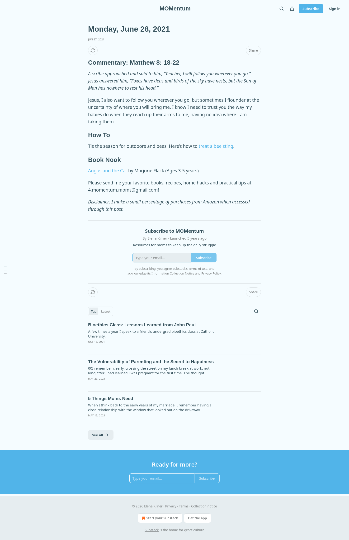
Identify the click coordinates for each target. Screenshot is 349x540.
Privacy (170, 506)
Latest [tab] (105, 311)
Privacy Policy (211, 273)
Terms (184, 506)
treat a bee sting (216, 146)
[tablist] (100, 311)
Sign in (334, 8)
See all (101, 435)
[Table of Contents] (5, 270)
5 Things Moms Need (110, 398)
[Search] (281, 8)
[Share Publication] (292, 8)
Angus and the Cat (107, 171)
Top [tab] (93, 311)
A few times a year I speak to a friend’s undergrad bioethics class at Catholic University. (151, 333)
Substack (152, 530)
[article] (174, 336)
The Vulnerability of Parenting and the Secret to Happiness (151, 361)
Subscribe (310, 8)
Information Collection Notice (172, 273)
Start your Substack (159, 518)
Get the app (197, 518)
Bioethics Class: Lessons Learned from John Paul (142, 324)
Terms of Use (198, 268)
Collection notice (204, 506)
